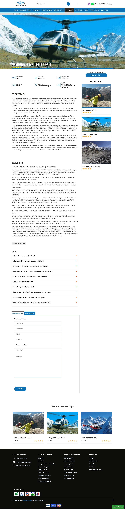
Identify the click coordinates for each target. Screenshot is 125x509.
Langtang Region (69, 464)
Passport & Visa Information (47, 464)
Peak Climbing (47, 10)
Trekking (35, 10)
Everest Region (68, 458)
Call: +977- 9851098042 (23, 466)
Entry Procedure (43, 470)
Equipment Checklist (44, 481)
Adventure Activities (95, 470)
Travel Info (94, 10)
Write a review (29, 313)
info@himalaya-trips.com (23, 462)
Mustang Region (69, 475)
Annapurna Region (30, 14)
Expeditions (58, 10)
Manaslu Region (68, 470)
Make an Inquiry (96, 75)
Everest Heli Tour (89, 437)
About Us (41, 458)
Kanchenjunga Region (70, 472)
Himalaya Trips (28, 500)
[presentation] (27, 381)
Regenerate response (19, 243)
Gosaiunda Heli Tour (23, 437)
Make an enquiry (17, 313)
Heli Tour (69, 10)
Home (16, 10)
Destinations (25, 10)
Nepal (20, 14)
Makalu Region (68, 467)
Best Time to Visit (43, 472)
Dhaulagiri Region (69, 478)
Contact (104, 10)
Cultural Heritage (43, 478)
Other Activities (81, 10)
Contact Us (118, 507)
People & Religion (43, 467)
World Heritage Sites (44, 475)
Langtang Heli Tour (56, 437)
